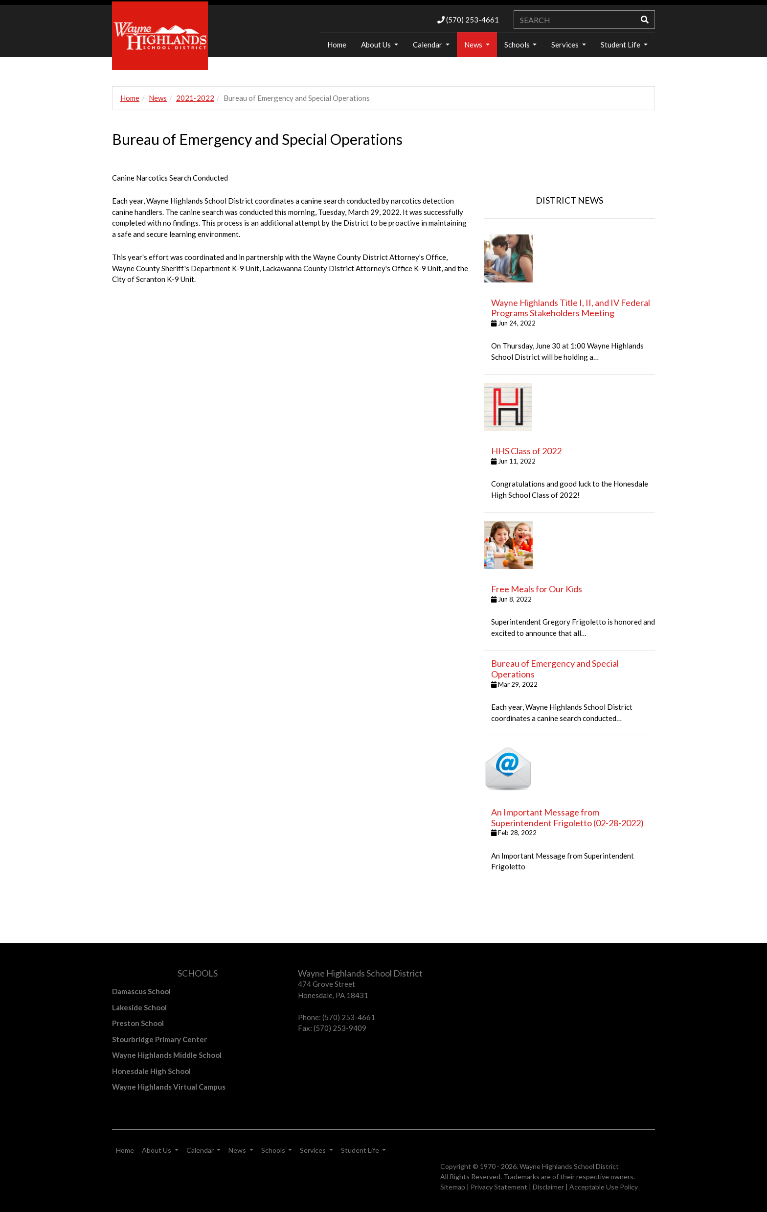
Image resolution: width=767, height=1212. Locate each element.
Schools (517, 44)
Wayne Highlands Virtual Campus (169, 1086)
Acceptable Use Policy (603, 1187)
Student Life (621, 44)
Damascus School (141, 991)
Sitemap (452, 1187)
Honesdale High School (151, 1071)
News (474, 44)
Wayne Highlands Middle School (167, 1054)
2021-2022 (195, 97)
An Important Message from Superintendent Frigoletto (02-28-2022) (567, 817)
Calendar (428, 44)
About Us (376, 44)
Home (336, 44)
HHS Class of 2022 (526, 450)
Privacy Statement (499, 1187)
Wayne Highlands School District (569, 1166)
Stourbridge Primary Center (159, 1039)
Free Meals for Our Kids (536, 588)
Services (565, 44)
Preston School (138, 1023)
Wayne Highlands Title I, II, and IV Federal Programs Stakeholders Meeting (570, 308)
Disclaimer (548, 1187)
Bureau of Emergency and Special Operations (555, 668)
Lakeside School (139, 1007)
